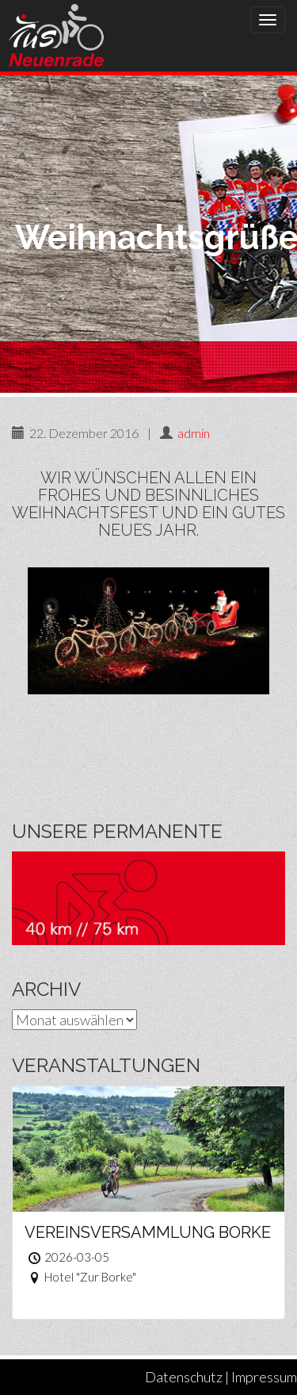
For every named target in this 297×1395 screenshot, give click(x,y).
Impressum (264, 1376)
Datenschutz (184, 1376)
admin (193, 432)
